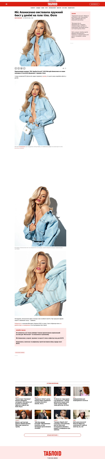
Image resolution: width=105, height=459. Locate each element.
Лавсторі (59, 7)
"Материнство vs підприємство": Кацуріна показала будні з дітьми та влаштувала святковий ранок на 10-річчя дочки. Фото (80, 26)
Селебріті (33, 7)
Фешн (42, 7)
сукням (44, 76)
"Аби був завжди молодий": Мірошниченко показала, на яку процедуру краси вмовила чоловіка (43, 425)
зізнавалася (22, 146)
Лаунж (74, 13)
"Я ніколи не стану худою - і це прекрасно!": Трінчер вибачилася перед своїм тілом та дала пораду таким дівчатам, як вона (62, 402)
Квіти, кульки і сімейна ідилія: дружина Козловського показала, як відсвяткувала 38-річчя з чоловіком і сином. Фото (80, 34)
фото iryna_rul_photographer (19, 148)
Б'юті (46, 7)
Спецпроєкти (71, 7)
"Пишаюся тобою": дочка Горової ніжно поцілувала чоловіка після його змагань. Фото (43, 401)
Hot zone (64, 7)
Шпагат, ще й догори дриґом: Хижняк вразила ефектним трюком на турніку (22, 424)
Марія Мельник (18, 18)
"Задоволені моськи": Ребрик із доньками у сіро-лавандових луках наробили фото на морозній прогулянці (80, 18)
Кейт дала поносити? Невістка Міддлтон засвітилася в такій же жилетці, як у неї (80, 424)
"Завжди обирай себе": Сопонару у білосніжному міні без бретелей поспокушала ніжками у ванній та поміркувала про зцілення (62, 426)
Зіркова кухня (52, 7)
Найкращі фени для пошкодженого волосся (80, 399)
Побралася (18, 323)
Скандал (38, 7)
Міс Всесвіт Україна (20, 352)
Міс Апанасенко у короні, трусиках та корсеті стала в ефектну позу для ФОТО (40, 338)
